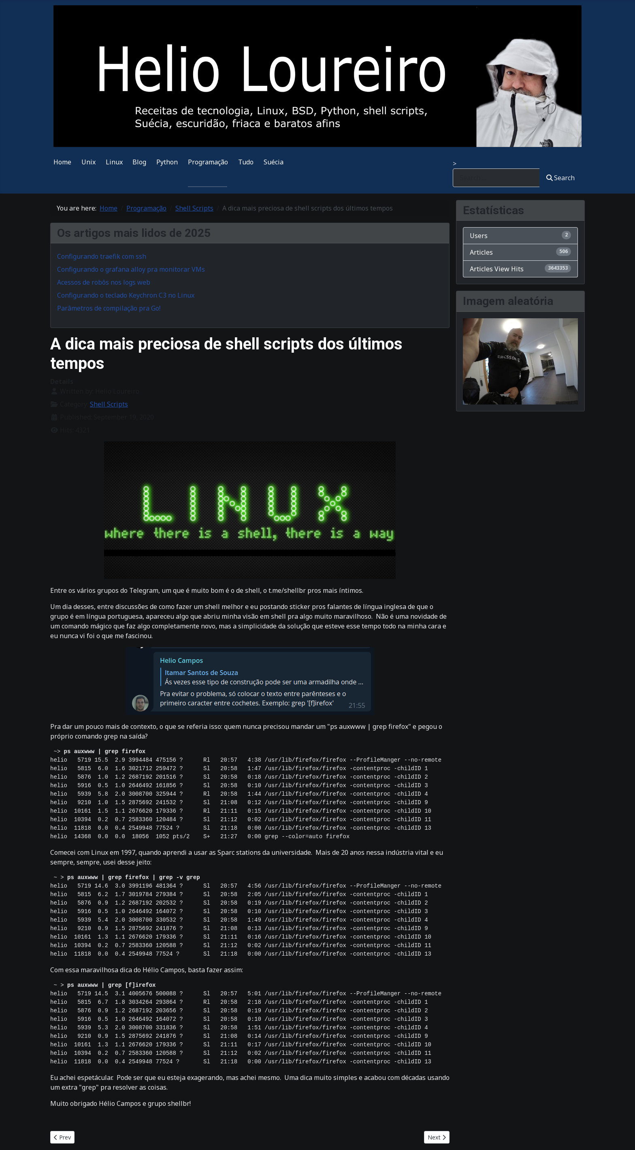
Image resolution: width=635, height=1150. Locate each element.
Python (167, 162)
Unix (88, 162)
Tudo (246, 162)
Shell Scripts (109, 404)
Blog (139, 162)
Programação (208, 162)
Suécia (273, 162)
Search (560, 177)
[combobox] (496, 177)
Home (62, 162)
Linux (114, 162)
